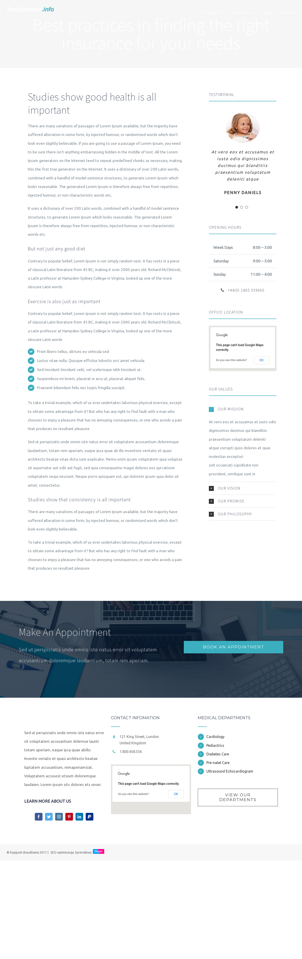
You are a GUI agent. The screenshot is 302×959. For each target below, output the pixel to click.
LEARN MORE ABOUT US (47, 801)
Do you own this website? (231, 360)
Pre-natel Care (217, 763)
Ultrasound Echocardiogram (229, 771)
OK (262, 360)
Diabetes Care (217, 754)
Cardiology (215, 737)
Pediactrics (215, 745)
